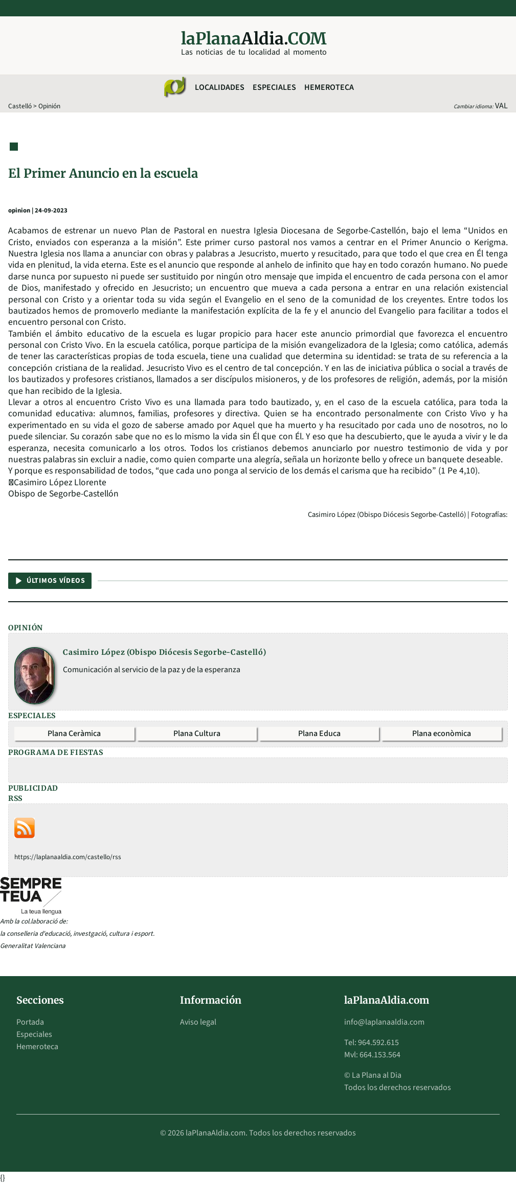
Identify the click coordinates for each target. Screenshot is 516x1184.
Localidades (219, 87)
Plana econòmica (441, 733)
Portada (30, 1022)
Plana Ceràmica (74, 733)
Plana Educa (319, 733)
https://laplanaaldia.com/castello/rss (67, 857)
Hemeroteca (329, 87)
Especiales (274, 87)
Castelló (20, 106)
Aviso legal (198, 1022)
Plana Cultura (196, 733)
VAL (501, 105)
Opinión (49, 106)
